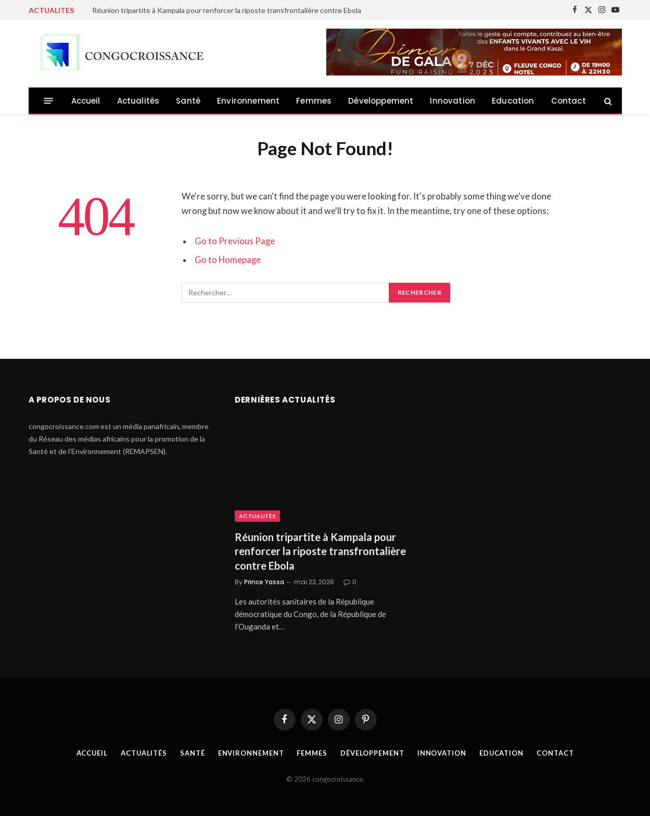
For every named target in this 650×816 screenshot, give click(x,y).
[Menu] (48, 100)
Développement (380, 100)
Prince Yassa (264, 582)
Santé (188, 100)
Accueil (85, 100)
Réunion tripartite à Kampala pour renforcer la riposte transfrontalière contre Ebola (226, 10)
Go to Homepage (228, 260)
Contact (568, 100)
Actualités (138, 100)
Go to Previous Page (235, 241)
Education (513, 100)
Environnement (248, 100)
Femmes (314, 100)
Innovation (452, 100)
